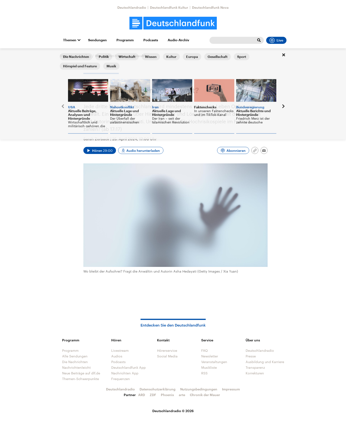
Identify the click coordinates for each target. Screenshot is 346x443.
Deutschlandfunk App (128, 367)
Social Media (167, 356)
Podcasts (150, 40)
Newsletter (209, 356)
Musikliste (209, 367)
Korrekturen (255, 373)
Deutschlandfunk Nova (210, 7)
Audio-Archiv (178, 40)
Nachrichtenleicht (76, 367)
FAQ (204, 350)
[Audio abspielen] (99, 150)
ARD (141, 395)
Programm (125, 40)
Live (276, 40)
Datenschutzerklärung (157, 389)
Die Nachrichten (75, 362)
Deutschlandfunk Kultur (169, 7)
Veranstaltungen (214, 362)
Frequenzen (120, 379)
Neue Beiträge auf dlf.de (81, 373)
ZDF (153, 395)
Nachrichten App (124, 373)
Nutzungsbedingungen (198, 389)
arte (182, 395)
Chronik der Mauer (205, 395)
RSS (204, 373)
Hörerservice (167, 350)
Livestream (120, 350)
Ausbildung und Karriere (265, 362)
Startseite (67, 56)
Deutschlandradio (131, 7)
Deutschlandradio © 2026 (173, 411)
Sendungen (97, 40)
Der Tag (85, 56)
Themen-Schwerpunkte (80, 379)
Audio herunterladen (143, 151)
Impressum (231, 389)
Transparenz (255, 367)
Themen (69, 40)
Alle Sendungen (75, 356)
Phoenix (167, 395)
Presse (251, 356)
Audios (116, 356)
